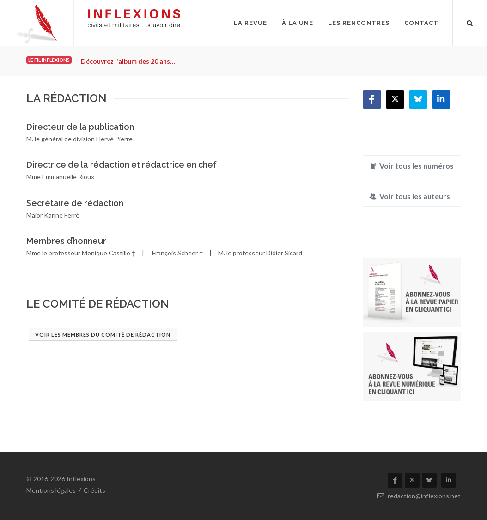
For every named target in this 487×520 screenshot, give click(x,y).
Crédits (94, 490)
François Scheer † (177, 253)
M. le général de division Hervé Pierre (79, 139)
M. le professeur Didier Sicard (260, 253)
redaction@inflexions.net (419, 496)
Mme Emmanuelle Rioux (60, 177)
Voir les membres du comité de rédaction (102, 335)
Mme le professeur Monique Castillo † (80, 253)
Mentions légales (51, 490)
